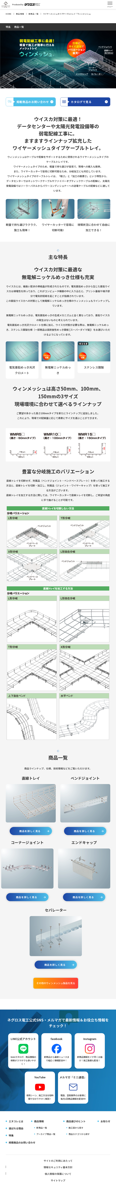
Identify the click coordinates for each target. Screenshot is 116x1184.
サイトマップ (23, 1173)
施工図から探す (76, 1133)
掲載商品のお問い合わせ (22, 1148)
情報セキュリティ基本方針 (58, 1166)
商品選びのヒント (76, 1126)
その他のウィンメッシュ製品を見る (55, 988)
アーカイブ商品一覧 (45, 1139)
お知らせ (105, 1126)
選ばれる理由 (16, 1134)
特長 (8, 27)
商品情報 (39, 1126)
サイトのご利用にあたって (23, 1166)
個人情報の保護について (92, 1166)
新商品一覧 (41, 1133)
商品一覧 (19, 27)
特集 (11, 1141)
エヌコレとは (16, 1126)
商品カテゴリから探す (79, 1139)
